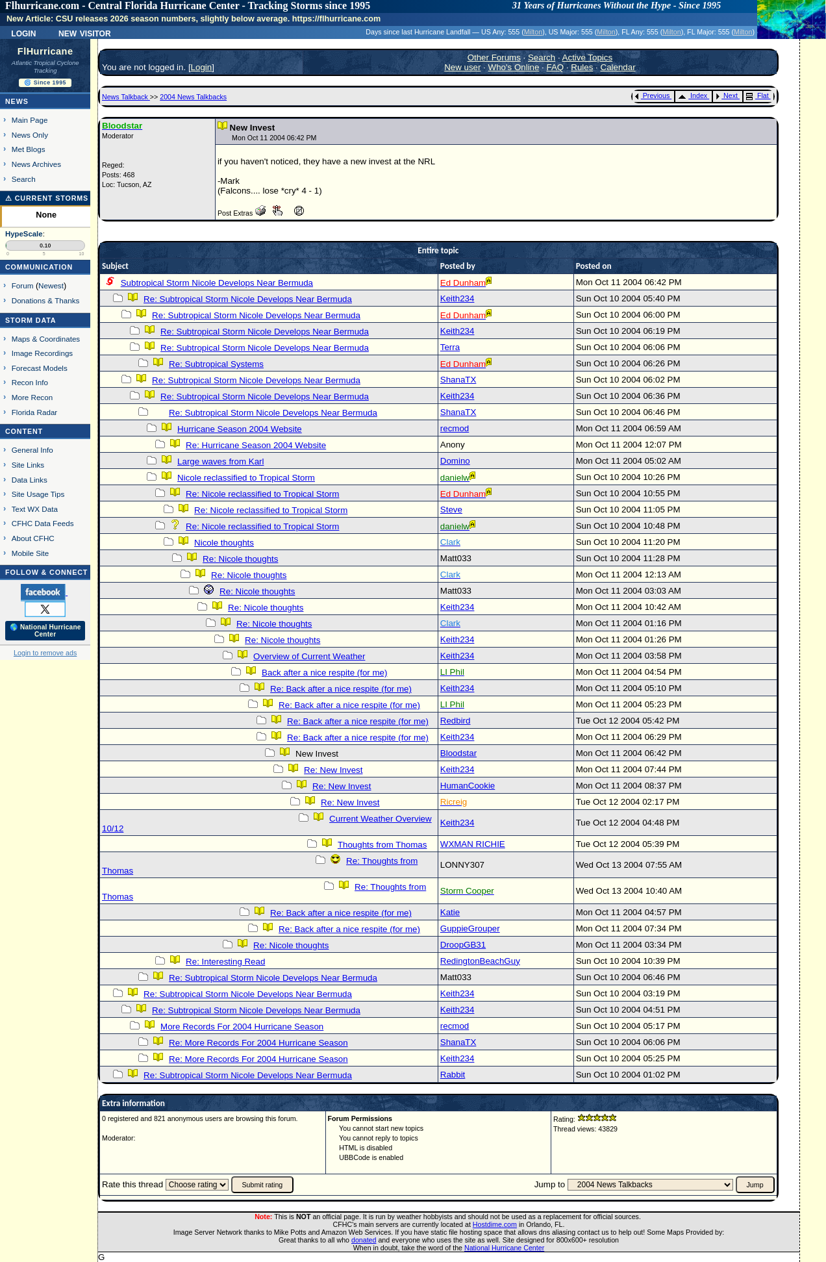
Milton (533, 32)
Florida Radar (35, 412)
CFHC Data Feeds (43, 523)
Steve (451, 509)
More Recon (32, 397)
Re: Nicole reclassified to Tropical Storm (262, 494)
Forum (23, 285)
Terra (450, 347)
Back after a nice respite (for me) (324, 672)
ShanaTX (458, 380)
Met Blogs (28, 149)
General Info (32, 450)
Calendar (618, 67)
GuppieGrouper (470, 928)
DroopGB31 (463, 945)
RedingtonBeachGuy (480, 961)
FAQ (555, 67)
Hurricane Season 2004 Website (239, 429)
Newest (51, 285)
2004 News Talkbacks (193, 97)
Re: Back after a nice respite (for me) (341, 689)
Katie (450, 912)
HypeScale (24, 234)
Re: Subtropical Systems (216, 364)
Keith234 (457, 298)
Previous (652, 95)
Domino (455, 461)
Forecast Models (40, 368)
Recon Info (30, 382)
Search (24, 179)
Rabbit (453, 1074)
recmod (454, 428)
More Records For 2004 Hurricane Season (241, 1026)
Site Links (28, 465)
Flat (757, 95)
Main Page (30, 120)
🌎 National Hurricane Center (45, 631)
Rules (582, 67)
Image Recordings (42, 353)
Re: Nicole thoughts (240, 559)
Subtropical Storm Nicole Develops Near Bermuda (217, 283)
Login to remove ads (45, 653)
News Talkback (126, 97)
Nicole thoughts (224, 543)
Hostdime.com (495, 1224)
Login (23, 32)
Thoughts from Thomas (382, 845)
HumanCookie (467, 785)
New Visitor (84, 32)
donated (364, 1240)
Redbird (455, 721)
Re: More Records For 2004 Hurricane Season (258, 1043)
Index (692, 95)
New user (462, 67)
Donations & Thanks (46, 300)
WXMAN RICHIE (472, 844)
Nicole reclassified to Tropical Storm (246, 478)
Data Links (29, 479)
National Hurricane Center (504, 1248)
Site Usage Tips (38, 494)
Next (727, 95)
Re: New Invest (333, 770)
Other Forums (494, 57)
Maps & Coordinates (46, 338)
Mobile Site (30, 553)
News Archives (36, 164)
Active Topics (587, 57)
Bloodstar (458, 753)
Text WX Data (35, 509)
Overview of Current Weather (309, 656)
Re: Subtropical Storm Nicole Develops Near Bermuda (248, 299)
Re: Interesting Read (225, 961)
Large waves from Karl (220, 461)
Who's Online (514, 67)
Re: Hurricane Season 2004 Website (256, 445)
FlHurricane (45, 51)
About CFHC (33, 538)
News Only (30, 135)
